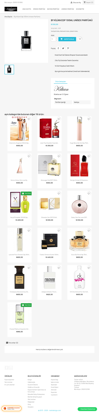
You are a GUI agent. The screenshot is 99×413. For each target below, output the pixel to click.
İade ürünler (55, 382)
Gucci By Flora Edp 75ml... (79, 255)
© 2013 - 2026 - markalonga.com (49, 410)
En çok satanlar (10, 385)
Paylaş (58, 48)
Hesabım (30, 407)
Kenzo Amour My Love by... (19, 180)
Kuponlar (54, 392)
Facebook (7, 368)
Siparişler (54, 385)
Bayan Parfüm (53, 9)
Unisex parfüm (67, 9)
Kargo (30, 380)
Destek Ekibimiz (88, 409)
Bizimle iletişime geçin (35, 397)
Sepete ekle (67, 39)
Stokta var (58, 94)
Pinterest (68, 48)
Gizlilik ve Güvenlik (33, 387)
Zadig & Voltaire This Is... (49, 292)
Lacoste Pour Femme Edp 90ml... (19, 255)
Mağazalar (31, 402)
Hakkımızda (31, 382)
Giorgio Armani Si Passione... (79, 180)
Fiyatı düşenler (9, 380)
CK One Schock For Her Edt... (79, 292)
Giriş (29, 404)
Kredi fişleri (54, 387)
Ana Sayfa (26, 9)
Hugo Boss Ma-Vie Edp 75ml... (79, 143)
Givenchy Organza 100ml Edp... (19, 143)
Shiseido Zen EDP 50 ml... (49, 217)
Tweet (63, 48)
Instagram (11, 368)
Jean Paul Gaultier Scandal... (49, 143)
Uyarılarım (54, 395)
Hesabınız (55, 376)
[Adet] (53, 39)
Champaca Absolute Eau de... (19, 292)
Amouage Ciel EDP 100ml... (49, 180)
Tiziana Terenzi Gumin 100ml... (49, 255)
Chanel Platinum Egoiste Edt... (19, 329)
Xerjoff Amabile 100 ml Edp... (19, 217)
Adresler (54, 390)
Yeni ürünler (8, 382)
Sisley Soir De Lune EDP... (79, 217)
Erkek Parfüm (39, 9)
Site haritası (32, 399)
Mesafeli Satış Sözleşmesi (36, 394)
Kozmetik (80, 9)
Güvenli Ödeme (33, 385)
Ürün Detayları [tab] (60, 82)
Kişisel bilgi (54, 380)
